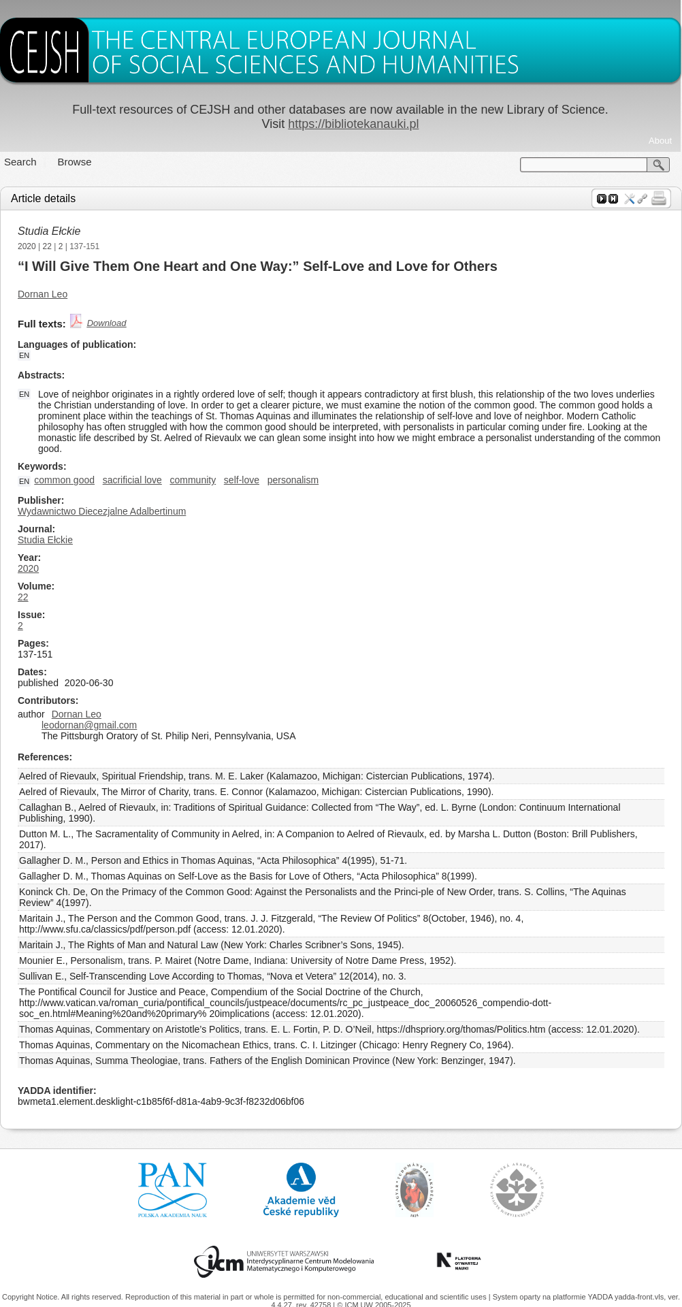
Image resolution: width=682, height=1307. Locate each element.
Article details (43, 198)
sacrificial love (132, 479)
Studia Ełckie (49, 231)
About (660, 140)
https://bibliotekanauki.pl (353, 124)
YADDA (601, 1297)
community (192, 479)
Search (20, 161)
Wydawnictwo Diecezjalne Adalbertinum (102, 511)
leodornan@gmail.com (89, 725)
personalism (293, 479)
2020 (27, 246)
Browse (75, 161)
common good (64, 479)
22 (47, 246)
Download (107, 323)
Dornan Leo (42, 294)
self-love (241, 479)
